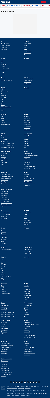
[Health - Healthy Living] (27, 129)
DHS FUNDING (35, 5)
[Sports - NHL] (2, 101)
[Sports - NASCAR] (3, 95)
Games (26, 151)
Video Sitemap (28, 388)
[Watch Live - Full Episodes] (4, 180)
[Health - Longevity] (26, 116)
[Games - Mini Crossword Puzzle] (29, 168)
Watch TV (44, 2)
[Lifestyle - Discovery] (3, 122)
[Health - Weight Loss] (27, 120)
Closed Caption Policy (34, 386)
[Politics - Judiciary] (26, 49)
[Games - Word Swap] (26, 160)
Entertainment (28, 78)
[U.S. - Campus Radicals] (5, 45)
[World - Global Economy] (5, 68)
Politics (26, 41)
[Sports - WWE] (2, 110)
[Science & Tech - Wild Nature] (4, 164)
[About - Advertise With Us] (28, 180)
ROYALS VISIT (26, 5)
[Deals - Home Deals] (4, 139)
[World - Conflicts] (3, 62)
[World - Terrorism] (3, 64)
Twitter (14, 382)
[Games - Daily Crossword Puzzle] (29, 166)
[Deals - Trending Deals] (5, 136)
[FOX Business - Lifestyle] (26, 143)
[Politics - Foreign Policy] (27, 51)
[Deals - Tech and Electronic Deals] (7, 143)
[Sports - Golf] (2, 103)
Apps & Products (6, 189)
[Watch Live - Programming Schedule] (7, 176)
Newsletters (33, 382)
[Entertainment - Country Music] (27, 84)
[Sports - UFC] (2, 108)
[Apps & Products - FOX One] (3, 206)
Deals (3, 134)
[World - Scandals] (3, 74)
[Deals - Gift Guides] (4, 137)
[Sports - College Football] (5, 91)
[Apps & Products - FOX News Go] (4, 191)
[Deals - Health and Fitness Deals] (7, 145)
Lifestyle (4, 114)
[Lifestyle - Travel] (2, 116)
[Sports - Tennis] (3, 105)
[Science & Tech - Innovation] (3, 157)
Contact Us (45, 386)
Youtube (19, 382)
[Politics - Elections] (26, 54)
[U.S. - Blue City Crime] (5, 43)
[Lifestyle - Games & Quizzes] (5, 124)
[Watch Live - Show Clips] (4, 182)
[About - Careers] (26, 176)
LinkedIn (25, 382)
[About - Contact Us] (26, 174)
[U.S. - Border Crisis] (4, 47)
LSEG (29, 395)
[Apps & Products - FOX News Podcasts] (6, 205)
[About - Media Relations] (28, 182)
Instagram (16, 382)
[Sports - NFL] (2, 90)
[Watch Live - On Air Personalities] (6, 178)
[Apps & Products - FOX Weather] (4, 193)
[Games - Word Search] (27, 162)
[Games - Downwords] (27, 157)
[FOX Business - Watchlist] (26, 141)
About (26, 172)
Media (3, 78)
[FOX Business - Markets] (26, 139)
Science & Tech (6, 151)
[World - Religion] (3, 72)
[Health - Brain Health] (27, 118)
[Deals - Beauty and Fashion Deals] (7, 147)
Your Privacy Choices (24, 386)
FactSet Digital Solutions (39, 393)
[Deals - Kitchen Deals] (4, 141)
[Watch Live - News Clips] (4, 183)
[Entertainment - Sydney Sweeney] (28, 80)
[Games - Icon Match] (26, 164)
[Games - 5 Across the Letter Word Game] (31, 155)
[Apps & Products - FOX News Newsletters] (6, 203)
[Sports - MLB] (2, 93)
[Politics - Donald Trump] (27, 43)
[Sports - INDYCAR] (3, 97)
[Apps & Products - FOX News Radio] (5, 201)
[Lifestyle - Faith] (2, 120)
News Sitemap (21, 388)
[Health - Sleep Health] (27, 122)
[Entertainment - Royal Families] (27, 82)
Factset (18, 393)
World (3, 59)
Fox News (5, 2)
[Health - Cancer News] (27, 124)
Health (26, 114)
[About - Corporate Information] (29, 183)
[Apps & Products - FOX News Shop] (5, 199)
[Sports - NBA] (2, 99)
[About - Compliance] (27, 185)
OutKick (26, 88)
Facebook (11, 382)
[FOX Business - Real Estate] (26, 145)
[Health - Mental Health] (27, 126)
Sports (3, 88)
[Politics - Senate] (25, 45)
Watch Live (4, 172)
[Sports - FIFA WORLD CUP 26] (6, 107)
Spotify (36, 382)
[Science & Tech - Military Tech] (4, 160)
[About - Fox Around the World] (29, 178)
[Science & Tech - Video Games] (4, 159)
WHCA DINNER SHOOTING (13, 5)
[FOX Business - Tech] (25, 147)
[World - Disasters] (3, 66)
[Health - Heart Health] (27, 128)
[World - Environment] (4, 70)
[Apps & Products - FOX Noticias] (4, 197)
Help (41, 386)
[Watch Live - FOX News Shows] (5, 174)
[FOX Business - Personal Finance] (28, 136)
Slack (28, 382)
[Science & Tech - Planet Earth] (4, 162)
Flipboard (22, 382)
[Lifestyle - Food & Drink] (4, 118)
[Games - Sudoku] (25, 159)
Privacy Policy (16, 386)
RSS (30, 382)
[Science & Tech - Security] (3, 155)
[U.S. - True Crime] (4, 49)
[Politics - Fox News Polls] (27, 53)
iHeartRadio (39, 382)
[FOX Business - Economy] (26, 137)
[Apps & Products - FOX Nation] (4, 195)
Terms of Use (9, 386)
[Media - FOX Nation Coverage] (6, 80)
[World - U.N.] (2, 61)
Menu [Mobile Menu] (48, 2)
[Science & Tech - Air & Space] (4, 153)
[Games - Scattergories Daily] (28, 153)
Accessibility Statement (12, 388)
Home (3, 5)
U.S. (2, 41)
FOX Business (28, 134)
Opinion (26, 59)
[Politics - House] (25, 47)
